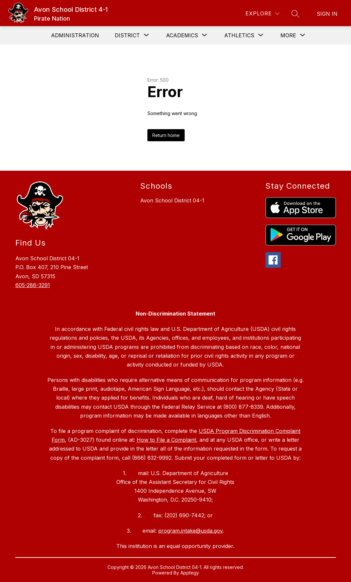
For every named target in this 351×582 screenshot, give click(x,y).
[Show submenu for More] (288, 35)
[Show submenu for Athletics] (239, 35)
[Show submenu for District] (127, 35)
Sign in (327, 13)
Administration (75, 35)
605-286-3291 (32, 285)
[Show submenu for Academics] (182, 35)
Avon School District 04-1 (172, 200)
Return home (166, 135)
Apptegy (189, 572)
